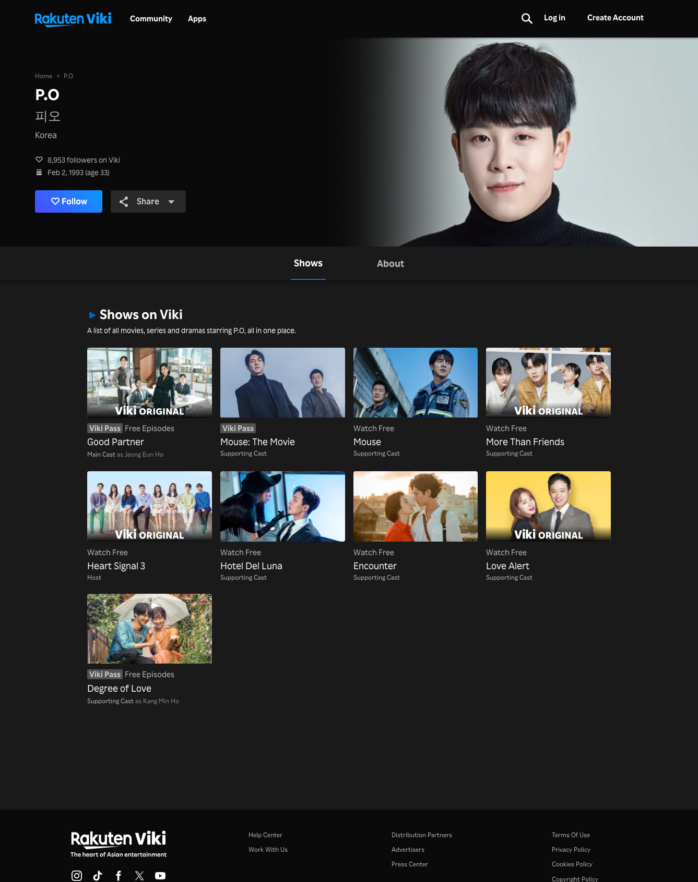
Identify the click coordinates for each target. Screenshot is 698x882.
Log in (554, 17)
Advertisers (408, 849)
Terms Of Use (571, 834)
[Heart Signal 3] (149, 521)
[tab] (308, 263)
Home (43, 75)
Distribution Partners (422, 834)
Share (147, 200)
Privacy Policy (571, 849)
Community (151, 18)
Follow (69, 201)
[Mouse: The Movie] (282, 398)
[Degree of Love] (149, 644)
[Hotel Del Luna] (282, 521)
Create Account (615, 17)
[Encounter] (415, 521)
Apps (197, 18)
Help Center (265, 834)
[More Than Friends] (548, 398)
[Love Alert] (548, 521)
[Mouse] (415, 398)
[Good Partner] (149, 398)
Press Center (410, 864)
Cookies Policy (572, 864)
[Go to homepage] (73, 18)
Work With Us (268, 849)
